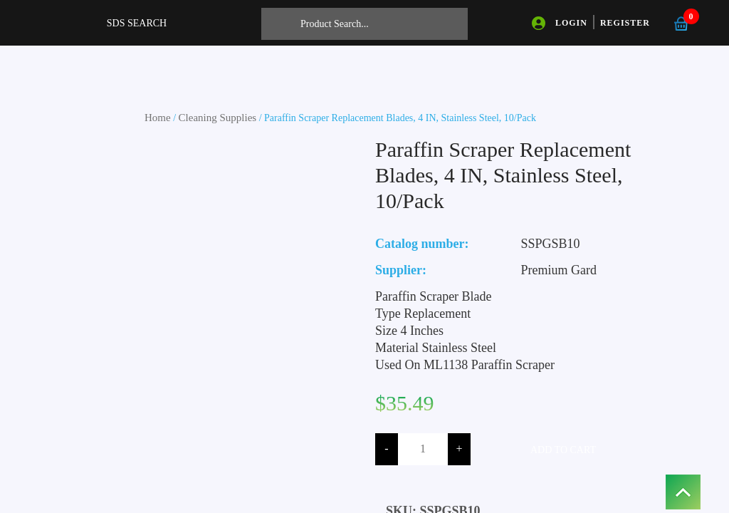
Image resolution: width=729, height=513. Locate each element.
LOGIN (571, 23)
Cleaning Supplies (218, 117)
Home (158, 117)
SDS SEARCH (137, 23)
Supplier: (400, 270)
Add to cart (563, 450)
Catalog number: (422, 244)
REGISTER (625, 23)
